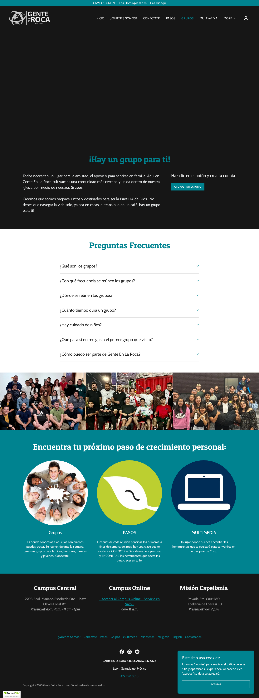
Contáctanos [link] (193, 637)
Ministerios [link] (147, 637)
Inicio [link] (100, 18)
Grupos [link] (187, 18)
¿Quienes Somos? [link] (123, 18)
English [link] (177, 637)
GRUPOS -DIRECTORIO (187, 186)
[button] (230, 18)
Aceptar (216, 684)
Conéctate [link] (151, 18)
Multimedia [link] (208, 18)
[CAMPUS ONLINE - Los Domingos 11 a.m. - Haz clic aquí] (129, 3)
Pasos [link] (170, 18)
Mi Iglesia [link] (163, 637)
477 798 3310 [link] (129, 676)
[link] (29, 17)
